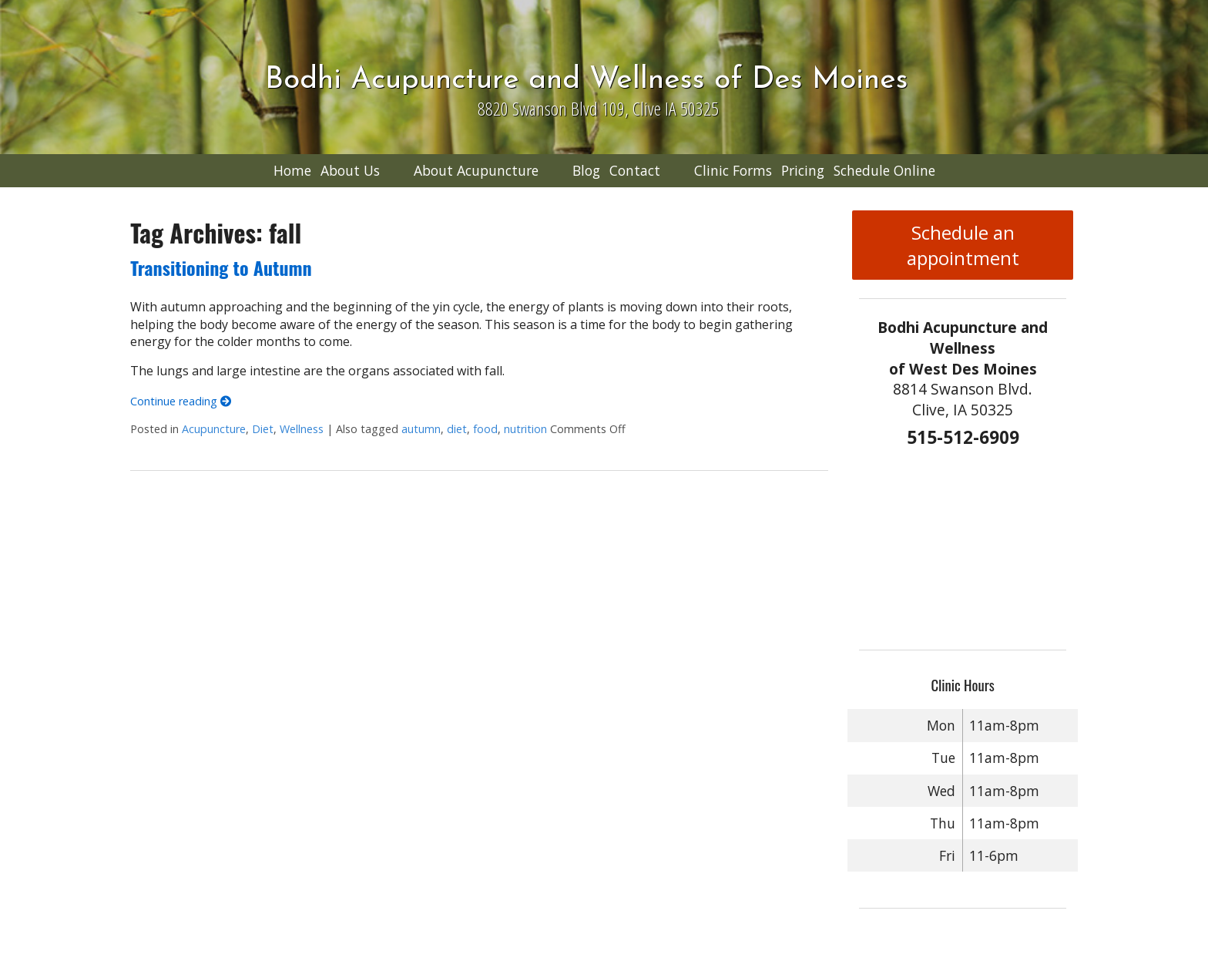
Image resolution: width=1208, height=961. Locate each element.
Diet (262, 429)
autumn (421, 429)
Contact (634, 170)
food (485, 429)
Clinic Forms (733, 170)
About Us (350, 170)
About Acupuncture (476, 170)
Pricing (802, 170)
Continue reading (180, 401)
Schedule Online (884, 170)
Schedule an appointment (963, 245)
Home (292, 170)
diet (457, 429)
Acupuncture (214, 429)
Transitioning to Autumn (220, 267)
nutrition (525, 429)
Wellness (302, 429)
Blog (586, 170)
